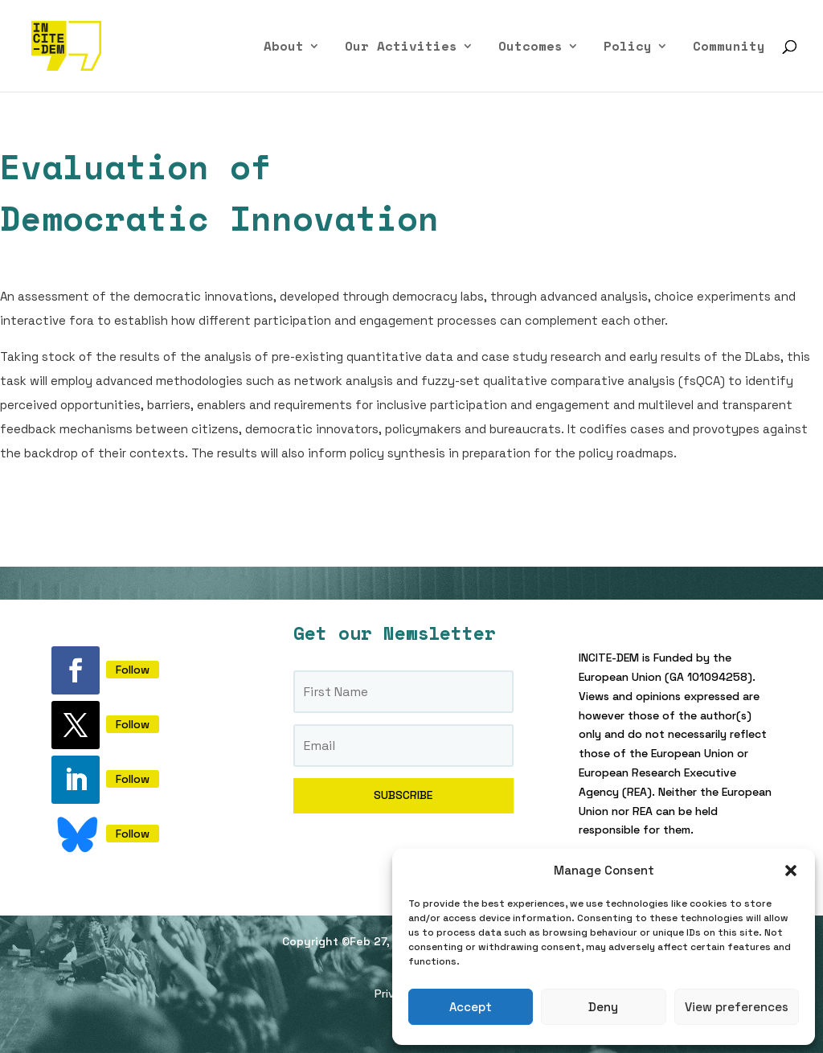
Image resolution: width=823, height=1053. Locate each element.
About (284, 47)
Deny (603, 1006)
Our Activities (401, 47)
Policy (628, 47)
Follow (132, 669)
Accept (470, 1006)
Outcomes (530, 47)
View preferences (736, 1006)
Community (729, 47)
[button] (791, 870)
